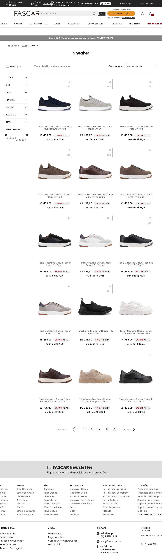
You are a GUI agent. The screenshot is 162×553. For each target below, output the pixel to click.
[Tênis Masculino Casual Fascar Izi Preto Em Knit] (135, 102)
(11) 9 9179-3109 (109, 528)
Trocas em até (15, 3)
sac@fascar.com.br (111, 533)
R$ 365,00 (11, 130)
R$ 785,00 (21, 131)
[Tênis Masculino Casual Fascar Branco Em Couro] (95, 238)
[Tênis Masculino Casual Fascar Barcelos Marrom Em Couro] (54, 374)
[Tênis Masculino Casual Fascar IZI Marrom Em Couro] (95, 170)
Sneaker (34, 37)
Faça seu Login (121, 13)
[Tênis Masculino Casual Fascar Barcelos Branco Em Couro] (135, 306)
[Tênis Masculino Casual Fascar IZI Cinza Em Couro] (135, 170)
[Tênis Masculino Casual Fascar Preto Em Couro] (54, 238)
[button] (16, 77)
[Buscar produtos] (95, 13)
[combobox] (69, 13)
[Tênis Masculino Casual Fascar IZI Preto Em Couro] (135, 238)
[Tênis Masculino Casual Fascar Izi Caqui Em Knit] (54, 170)
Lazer (24, 37)
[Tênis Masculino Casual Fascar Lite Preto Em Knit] (95, 306)
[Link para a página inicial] (13, 37)
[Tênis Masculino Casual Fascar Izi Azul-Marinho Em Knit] (54, 102)
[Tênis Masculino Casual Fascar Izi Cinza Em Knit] (95, 102)
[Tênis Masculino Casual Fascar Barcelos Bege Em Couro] (95, 374)
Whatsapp (48, 3)
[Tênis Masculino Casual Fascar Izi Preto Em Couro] (135, 374)
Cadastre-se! (128, 17)
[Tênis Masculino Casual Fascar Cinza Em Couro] (54, 306)
